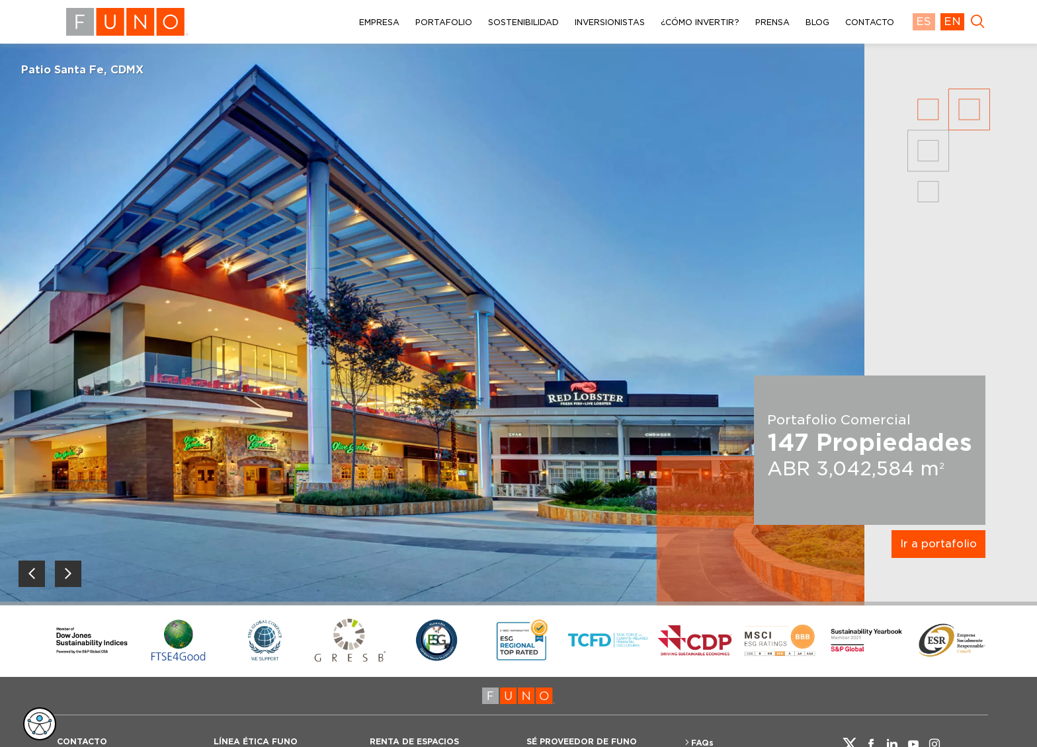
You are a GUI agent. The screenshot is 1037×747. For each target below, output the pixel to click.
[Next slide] (68, 574)
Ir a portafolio (938, 543)
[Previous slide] (32, 574)
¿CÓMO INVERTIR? (700, 22)
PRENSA (772, 22)
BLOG (817, 22)
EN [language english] (952, 21)
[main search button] (977, 22)
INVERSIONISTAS (610, 22)
